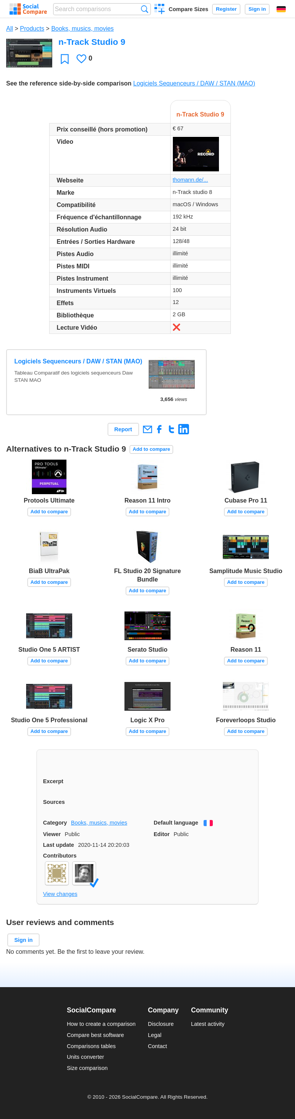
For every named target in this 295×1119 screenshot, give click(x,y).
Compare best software (95, 1035)
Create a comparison (159, 10)
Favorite (65, 59)
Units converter (85, 1057)
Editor (162, 834)
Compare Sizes (188, 9)
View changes (60, 894)
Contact (157, 1046)
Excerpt (53, 781)
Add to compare (151, 449)
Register (226, 9)
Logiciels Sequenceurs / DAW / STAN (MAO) (194, 83)
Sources (54, 802)
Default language (176, 823)
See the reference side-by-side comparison (68, 83)
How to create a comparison (101, 1024)
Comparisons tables (91, 1046)
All (9, 28)
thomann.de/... (190, 180)
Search (144, 9)
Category (55, 823)
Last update (58, 845)
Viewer (52, 834)
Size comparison (87, 1068)
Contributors (59, 856)
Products (32, 28)
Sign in (257, 9)
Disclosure (161, 1024)
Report (123, 429)
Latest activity (207, 1024)
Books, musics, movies (82, 28)
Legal (154, 1035)
